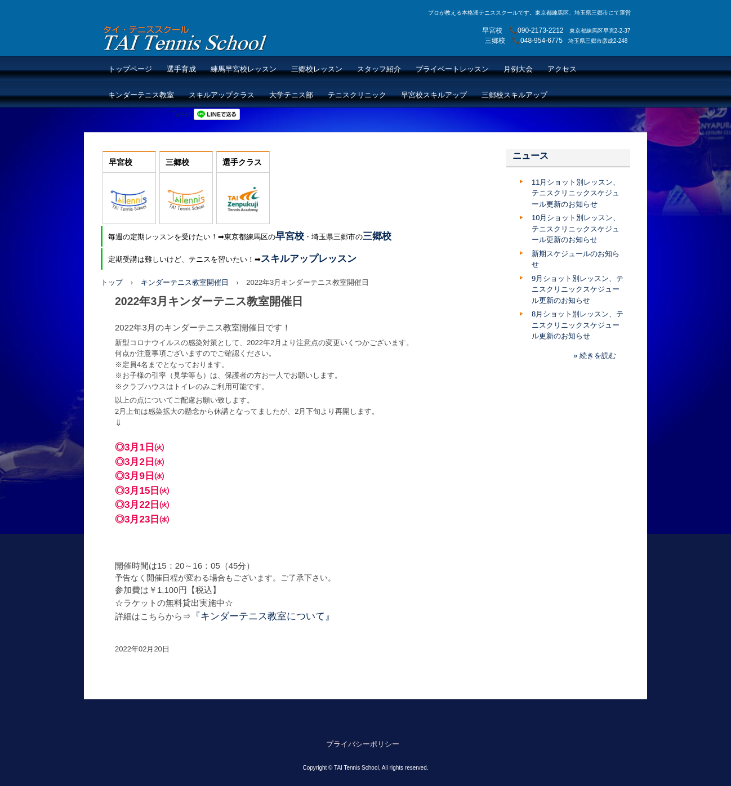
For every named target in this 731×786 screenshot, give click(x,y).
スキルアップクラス (222, 95)
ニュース (530, 155)
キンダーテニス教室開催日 (185, 282)
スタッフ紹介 (379, 69)
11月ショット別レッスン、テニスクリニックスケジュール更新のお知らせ (576, 193)
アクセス (562, 69)
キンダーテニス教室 (141, 95)
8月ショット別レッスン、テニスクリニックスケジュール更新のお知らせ (577, 325)
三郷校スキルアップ (514, 95)
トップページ (130, 69)
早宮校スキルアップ (434, 95)
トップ (112, 282)
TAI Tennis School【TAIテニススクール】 (186, 38)
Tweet (181, 114)
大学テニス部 (291, 95)
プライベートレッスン (452, 69)
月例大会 (518, 69)
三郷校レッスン (316, 69)
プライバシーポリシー (362, 744)
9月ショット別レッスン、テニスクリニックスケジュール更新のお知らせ (577, 289)
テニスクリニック (357, 95)
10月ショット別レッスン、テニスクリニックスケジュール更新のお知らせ (576, 228)
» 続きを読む (594, 355)
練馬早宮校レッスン (244, 69)
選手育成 (181, 69)
